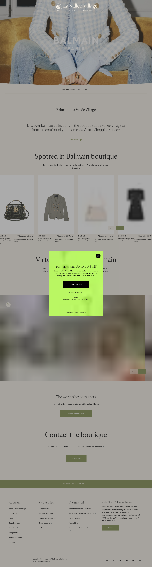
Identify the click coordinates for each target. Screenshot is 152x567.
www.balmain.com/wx (92, 447)
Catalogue (82, 281)
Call (98, 281)
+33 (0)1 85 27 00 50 (59, 447)
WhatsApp (63, 281)
